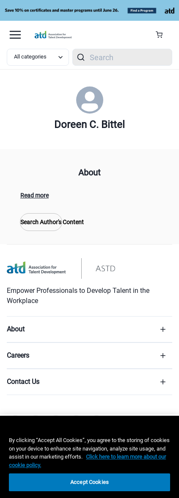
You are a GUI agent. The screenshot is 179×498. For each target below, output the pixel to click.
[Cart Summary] (162, 34)
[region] (89, 457)
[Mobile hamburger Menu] (15, 35)
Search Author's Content (41, 222)
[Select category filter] (38, 57)
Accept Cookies (89, 482)
